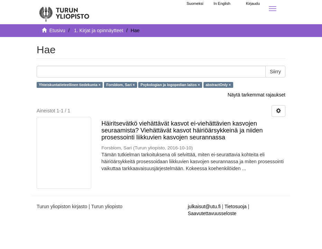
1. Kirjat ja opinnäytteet (98, 30)
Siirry (275, 71)
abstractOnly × (218, 85)
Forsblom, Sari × (120, 85)
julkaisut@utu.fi (204, 206)
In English (222, 3)
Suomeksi (195, 3)
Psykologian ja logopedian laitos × (170, 85)
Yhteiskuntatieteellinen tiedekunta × (70, 85)
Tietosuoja (236, 206)
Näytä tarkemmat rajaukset (256, 95)
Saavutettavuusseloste (212, 213)
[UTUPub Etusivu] (64, 12)
